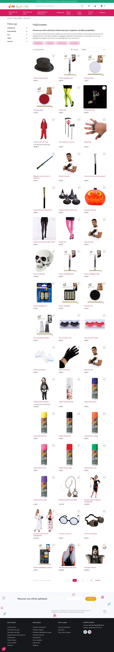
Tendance (10, 645)
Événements (11, 638)
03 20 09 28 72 (97, 625)
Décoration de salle (13, 630)
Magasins (36, 645)
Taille (9, 38)
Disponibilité (11, 31)
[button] (95, 6)
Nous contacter (37, 640)
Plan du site (36, 643)
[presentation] (64, 605)
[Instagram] (89, 632)
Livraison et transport (39, 627)
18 (91, 580)
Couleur (10, 41)
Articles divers (11, 627)
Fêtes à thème (11, 640)
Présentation (37, 638)
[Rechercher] (59, 6)
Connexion (61, 630)
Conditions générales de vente (42, 632)
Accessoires (62, 43)
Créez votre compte (64, 632)
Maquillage (38, 43)
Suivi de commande (64, 627)
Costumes (50, 43)
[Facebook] (85, 632)
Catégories (11, 28)
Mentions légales (38, 630)
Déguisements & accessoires (16, 635)
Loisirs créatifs (11, 643)
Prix (8, 35)
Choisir (93, 50)
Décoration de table (13, 632)
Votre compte (62, 623)
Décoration (74, 43)
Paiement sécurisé (38, 635)
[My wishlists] (89, 6)
